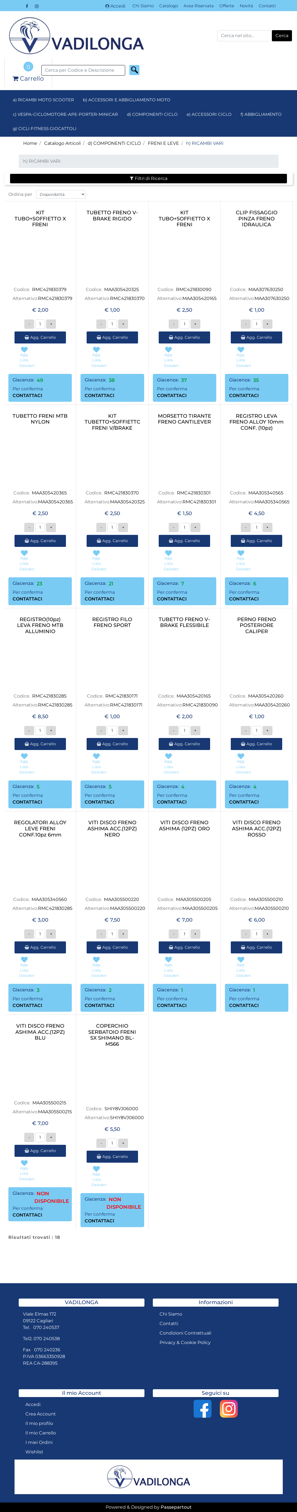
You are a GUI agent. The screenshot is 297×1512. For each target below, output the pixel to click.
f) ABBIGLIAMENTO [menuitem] (261, 114)
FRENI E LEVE (163, 143)
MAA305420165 (199, 298)
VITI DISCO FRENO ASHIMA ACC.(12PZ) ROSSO (256, 829)
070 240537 (46, 1327)
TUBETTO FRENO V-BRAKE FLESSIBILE (184, 623)
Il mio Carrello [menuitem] (40, 1433)
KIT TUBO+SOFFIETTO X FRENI (40, 219)
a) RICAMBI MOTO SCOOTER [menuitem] (43, 99)
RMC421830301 (194, 493)
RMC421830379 (49, 289)
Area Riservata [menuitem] (199, 5)
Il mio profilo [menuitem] (39, 1423)
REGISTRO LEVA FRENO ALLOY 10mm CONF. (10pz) (256, 422)
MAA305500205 (193, 899)
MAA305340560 (49, 899)
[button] (282, 35)
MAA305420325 (121, 289)
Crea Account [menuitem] (40, 1414)
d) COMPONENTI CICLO (114, 143)
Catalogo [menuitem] (168, 5)
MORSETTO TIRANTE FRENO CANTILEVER (184, 419)
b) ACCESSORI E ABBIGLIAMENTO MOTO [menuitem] (126, 99)
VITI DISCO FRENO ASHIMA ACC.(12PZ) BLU (40, 1032)
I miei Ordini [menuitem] (39, 1442)
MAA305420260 (266, 696)
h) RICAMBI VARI (205, 143)
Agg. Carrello (40, 337)
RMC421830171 (121, 696)
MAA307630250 (265, 289)
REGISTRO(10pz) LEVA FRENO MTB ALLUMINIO (40, 625)
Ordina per (20, 194)
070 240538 (47, 1338)
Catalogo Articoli (62, 143)
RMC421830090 (194, 289)
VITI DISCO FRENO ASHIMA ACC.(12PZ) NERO (112, 829)
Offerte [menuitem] (226, 5)
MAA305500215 (49, 1102)
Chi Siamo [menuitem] (143, 5)
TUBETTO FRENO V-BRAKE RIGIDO (112, 216)
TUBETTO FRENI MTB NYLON (40, 419)
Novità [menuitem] (246, 5)
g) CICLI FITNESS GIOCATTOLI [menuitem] (45, 128)
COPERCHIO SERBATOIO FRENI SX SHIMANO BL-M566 (112, 1035)
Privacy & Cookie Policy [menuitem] (185, 1342)
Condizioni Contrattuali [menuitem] (185, 1333)
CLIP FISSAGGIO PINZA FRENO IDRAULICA (256, 219)
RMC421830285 (49, 696)
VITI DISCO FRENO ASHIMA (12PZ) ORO (184, 826)
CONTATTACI (27, 395)
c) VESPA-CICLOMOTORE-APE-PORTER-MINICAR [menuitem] (65, 114)
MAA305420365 (49, 493)
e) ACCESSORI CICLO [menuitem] (209, 114)
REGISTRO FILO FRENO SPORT (112, 623)
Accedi (115, 6)
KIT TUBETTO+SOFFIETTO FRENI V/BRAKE (112, 422)
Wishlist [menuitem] (34, 1452)
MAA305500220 (121, 899)
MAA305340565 (265, 493)
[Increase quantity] (51, 324)
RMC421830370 (127, 298)
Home (30, 143)
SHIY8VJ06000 (121, 1108)
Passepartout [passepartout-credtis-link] (176, 1507)
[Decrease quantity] (29, 324)
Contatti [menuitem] (267, 5)
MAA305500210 (266, 899)
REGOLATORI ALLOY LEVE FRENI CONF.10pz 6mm (40, 829)
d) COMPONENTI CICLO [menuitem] (152, 114)
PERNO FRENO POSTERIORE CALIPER (256, 625)
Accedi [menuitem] (33, 1404)
